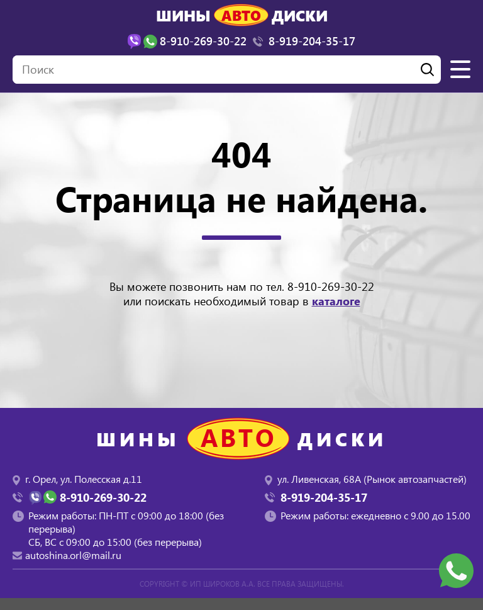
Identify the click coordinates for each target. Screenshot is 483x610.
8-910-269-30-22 (330, 286)
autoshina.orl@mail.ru (73, 555)
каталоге (336, 300)
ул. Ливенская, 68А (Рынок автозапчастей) (372, 478)
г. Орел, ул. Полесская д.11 (83, 478)
